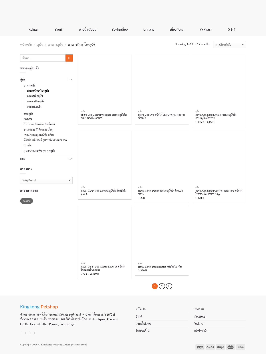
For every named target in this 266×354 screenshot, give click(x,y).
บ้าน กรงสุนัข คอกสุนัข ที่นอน (39, 124)
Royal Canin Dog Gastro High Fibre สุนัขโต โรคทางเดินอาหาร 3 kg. (218, 192)
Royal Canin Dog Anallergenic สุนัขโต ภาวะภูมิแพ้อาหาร (216, 116)
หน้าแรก (34, 29)
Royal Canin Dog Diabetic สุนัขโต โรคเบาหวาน (160, 192)
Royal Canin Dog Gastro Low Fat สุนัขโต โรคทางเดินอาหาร (103, 268)
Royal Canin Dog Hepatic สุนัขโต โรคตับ (160, 266)
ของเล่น (28, 119)
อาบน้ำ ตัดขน (87, 29)
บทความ (148, 29)
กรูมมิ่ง (27, 145)
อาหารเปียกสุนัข (35, 101)
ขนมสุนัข (28, 113)
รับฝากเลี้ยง (120, 29)
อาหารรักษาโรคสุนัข (38, 90)
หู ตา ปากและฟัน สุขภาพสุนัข (39, 150)
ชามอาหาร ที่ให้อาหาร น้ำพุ (38, 129)
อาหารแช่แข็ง (34, 106)
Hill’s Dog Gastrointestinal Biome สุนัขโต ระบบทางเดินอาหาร (104, 116)
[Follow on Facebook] (22, 332)
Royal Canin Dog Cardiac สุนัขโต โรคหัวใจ (103, 190)
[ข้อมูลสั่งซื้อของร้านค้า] (229, 44)
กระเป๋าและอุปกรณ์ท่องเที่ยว (39, 134)
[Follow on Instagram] (26, 332)
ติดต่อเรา (206, 29)
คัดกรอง (26, 200)
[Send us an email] (31, 332)
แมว (22, 159)
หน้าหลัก (26, 44)
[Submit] (69, 58)
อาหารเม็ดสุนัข (35, 96)
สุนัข (40, 44)
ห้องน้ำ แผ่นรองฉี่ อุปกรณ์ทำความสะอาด (45, 140)
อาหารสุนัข (55, 44)
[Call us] (35, 332)
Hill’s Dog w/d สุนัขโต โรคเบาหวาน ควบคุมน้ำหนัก (161, 116)
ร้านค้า (59, 29)
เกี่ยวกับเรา (177, 29)
